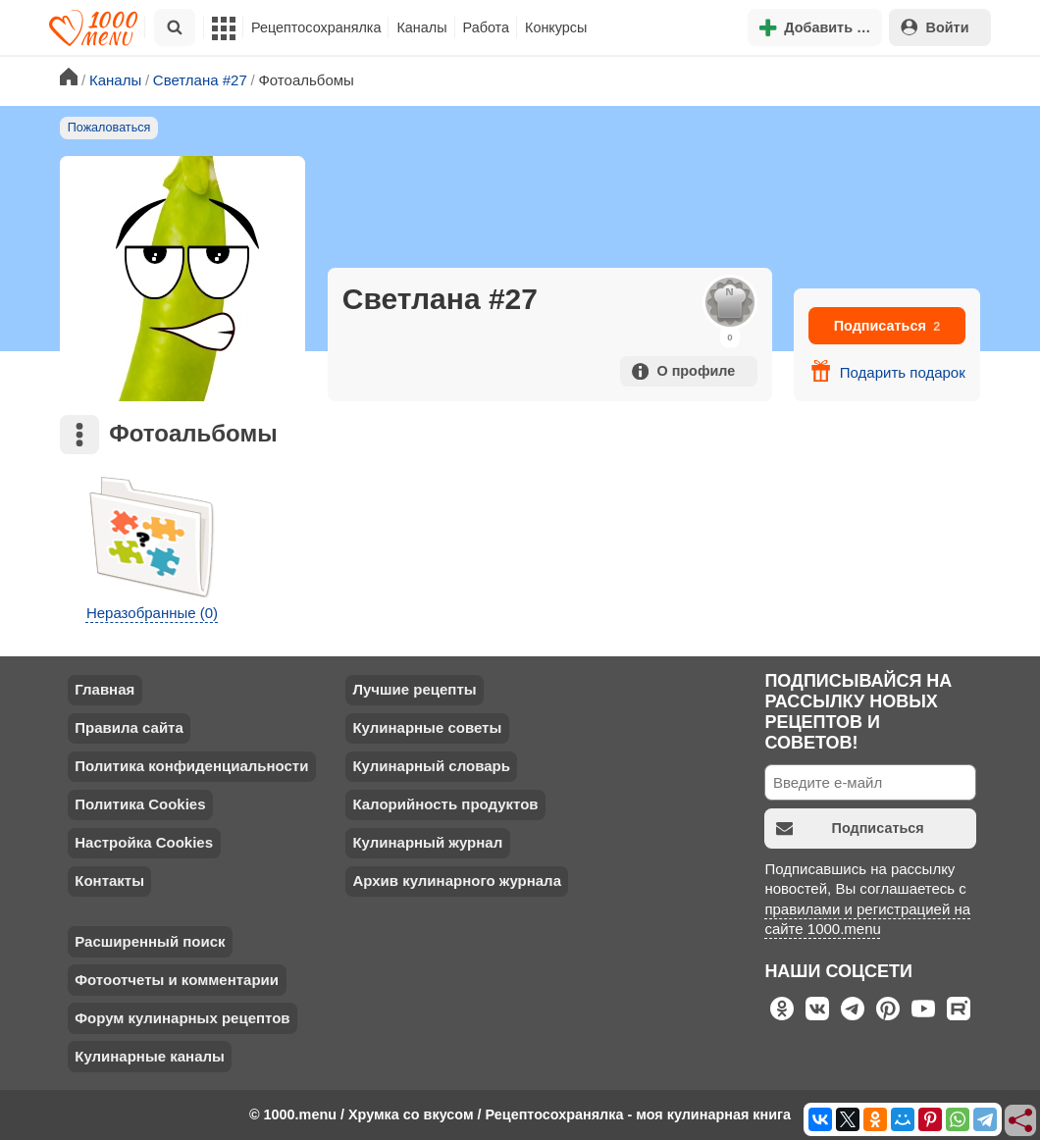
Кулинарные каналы (150, 1056)
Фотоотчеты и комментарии (177, 979)
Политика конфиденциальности (191, 765)
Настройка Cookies (144, 842)
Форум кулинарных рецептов (182, 1018)
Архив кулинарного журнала (456, 880)
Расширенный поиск (150, 941)
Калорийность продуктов (445, 804)
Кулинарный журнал (427, 842)
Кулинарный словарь (430, 765)
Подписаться (887, 326)
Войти (935, 27)
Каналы (421, 27)
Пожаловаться (109, 127)
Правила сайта (129, 727)
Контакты (109, 880)
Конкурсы (556, 27)
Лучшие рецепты (414, 689)
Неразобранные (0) (152, 612)
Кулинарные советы (426, 727)
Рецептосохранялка (316, 27)
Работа (486, 27)
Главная (104, 689)
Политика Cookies (140, 804)
